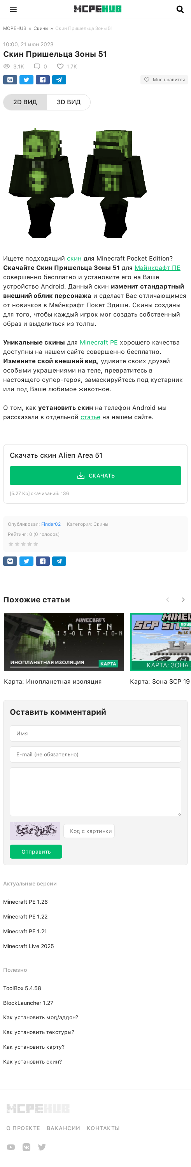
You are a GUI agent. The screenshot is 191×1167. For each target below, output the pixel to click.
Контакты (103, 1128)
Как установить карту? (34, 1047)
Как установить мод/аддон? (40, 1017)
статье (90, 417)
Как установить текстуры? (38, 1032)
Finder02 (51, 524)
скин (74, 258)
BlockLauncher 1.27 (28, 1003)
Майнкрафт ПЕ (157, 267)
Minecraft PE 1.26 (25, 902)
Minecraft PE (99, 342)
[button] (13, 9)
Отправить (36, 852)
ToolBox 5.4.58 (22, 988)
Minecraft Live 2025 (28, 946)
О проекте (23, 1128)
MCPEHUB (14, 28)
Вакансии (64, 1128)
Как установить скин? (32, 1062)
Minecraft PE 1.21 (25, 931)
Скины (40, 28)
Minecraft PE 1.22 (25, 916)
